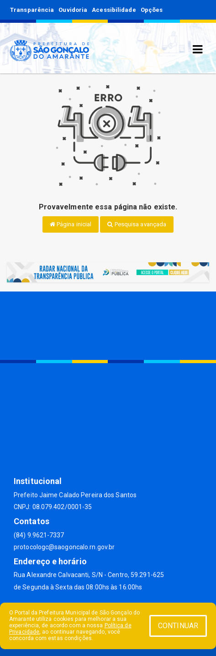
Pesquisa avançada (136, 224)
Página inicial (71, 224)
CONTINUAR (178, 625)
